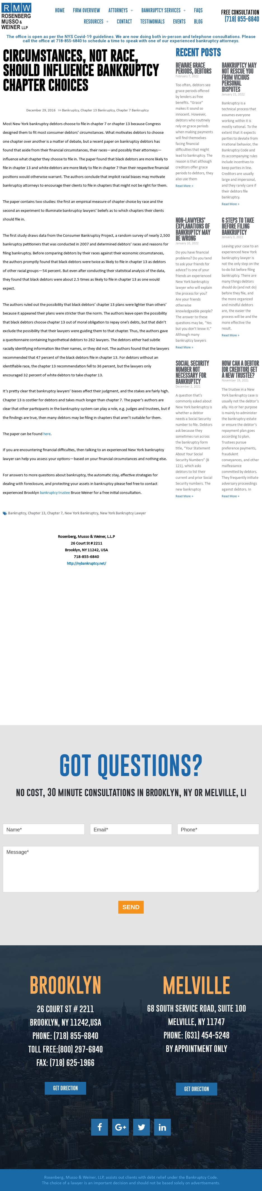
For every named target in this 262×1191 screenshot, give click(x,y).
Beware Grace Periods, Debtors (193, 68)
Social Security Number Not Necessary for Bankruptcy (192, 372)
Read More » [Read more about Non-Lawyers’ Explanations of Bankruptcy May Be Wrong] (184, 347)
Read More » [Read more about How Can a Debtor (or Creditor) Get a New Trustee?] (230, 496)
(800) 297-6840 (80, 1048)
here (47, 434)
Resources (96, 21)
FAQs (198, 10)
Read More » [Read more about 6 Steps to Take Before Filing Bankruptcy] (230, 335)
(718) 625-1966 (71, 1062)
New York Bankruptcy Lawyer (130, 513)
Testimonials (152, 21)
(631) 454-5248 (206, 1034)
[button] (65, 1087)
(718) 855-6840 (242, 19)
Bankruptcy (70, 110)
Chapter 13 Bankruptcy (98, 110)
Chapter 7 (58, 513)
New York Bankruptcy (86, 513)
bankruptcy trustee (56, 492)
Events (179, 21)
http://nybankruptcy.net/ (86, 563)
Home (60, 10)
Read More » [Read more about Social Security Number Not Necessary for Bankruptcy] (184, 496)
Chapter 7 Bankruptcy (132, 110)
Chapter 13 (38, 513)
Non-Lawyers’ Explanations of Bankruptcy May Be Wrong (193, 229)
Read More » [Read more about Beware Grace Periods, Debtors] (184, 186)
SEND (131, 906)
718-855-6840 (69, 40)
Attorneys (120, 10)
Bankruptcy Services (163, 10)
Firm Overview (86, 10)
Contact (124, 21)
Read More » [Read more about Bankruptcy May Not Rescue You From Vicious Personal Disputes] (230, 204)
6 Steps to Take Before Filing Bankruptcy (238, 226)
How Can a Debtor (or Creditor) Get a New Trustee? (240, 369)
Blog (198, 21)
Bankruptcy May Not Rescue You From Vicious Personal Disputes (239, 77)
